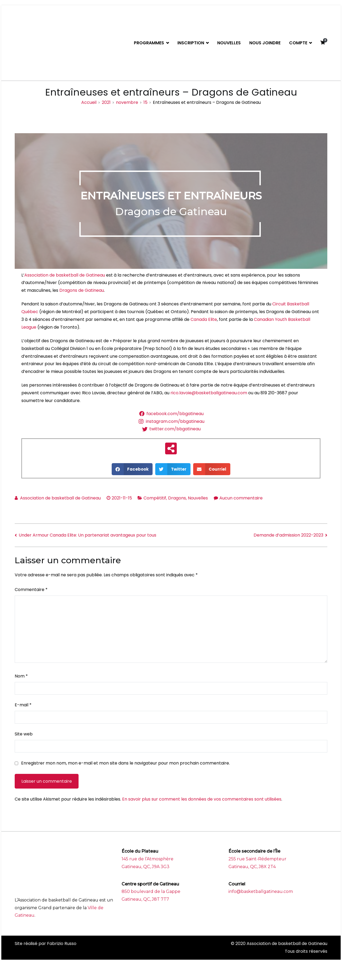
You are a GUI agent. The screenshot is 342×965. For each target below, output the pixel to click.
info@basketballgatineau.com (260, 891)
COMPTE (298, 43)
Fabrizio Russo (61, 943)
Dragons (177, 498)
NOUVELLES (229, 43)
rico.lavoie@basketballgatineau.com (208, 393)
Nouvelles (198, 498)
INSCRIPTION (190, 43)
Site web (24, 734)
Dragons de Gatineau (81, 290)
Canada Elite (204, 319)
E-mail (23, 705)
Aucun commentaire (241, 498)
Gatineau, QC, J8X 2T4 (252, 866)
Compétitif (154, 498)
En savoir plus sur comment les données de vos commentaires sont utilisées (201, 799)
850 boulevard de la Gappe (151, 891)
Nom (21, 676)
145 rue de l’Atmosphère (147, 858)
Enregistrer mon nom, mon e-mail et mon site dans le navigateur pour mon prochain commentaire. (125, 763)
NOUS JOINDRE (265, 43)
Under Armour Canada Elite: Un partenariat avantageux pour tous (87, 535)
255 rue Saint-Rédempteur (257, 858)
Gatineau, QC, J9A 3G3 (145, 866)
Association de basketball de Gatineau (64, 275)
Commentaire (31, 589)
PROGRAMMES (149, 43)
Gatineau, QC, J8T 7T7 (145, 899)
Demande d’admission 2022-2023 (288, 535)
